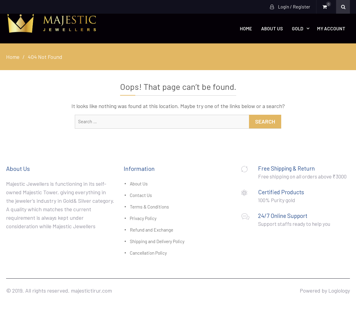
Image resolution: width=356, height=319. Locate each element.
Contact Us (141, 195)
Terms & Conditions (149, 206)
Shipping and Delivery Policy (157, 241)
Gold (297, 28)
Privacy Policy (143, 218)
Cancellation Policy (148, 253)
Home (246, 28)
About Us (272, 28)
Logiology (339, 290)
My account (331, 28)
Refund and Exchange (151, 229)
